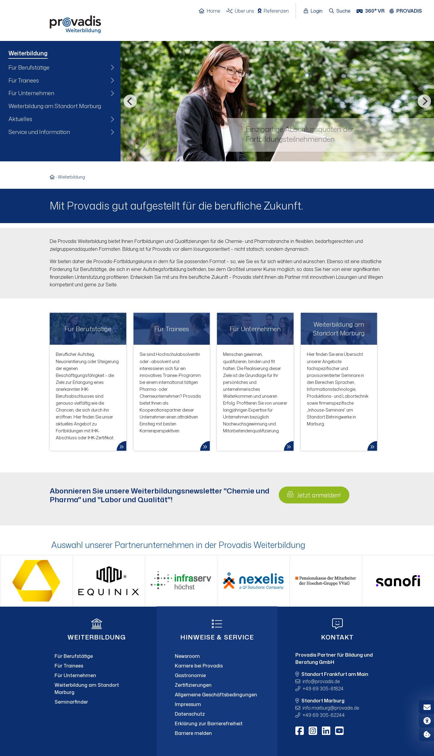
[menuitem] (60, 54)
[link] (88, 382)
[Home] (212, 11)
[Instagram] (313, 731)
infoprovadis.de (321, 681)
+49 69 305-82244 (324, 715)
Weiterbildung (71, 177)
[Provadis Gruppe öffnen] (408, 11)
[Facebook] (299, 731)
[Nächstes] (424, 101)
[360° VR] (371, 11)
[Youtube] (339, 731)
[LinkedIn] (326, 731)
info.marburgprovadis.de (331, 708)
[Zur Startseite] (54, 176)
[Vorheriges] (130, 101)
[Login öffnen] (314, 11)
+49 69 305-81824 (323, 688)
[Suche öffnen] (340, 11)
